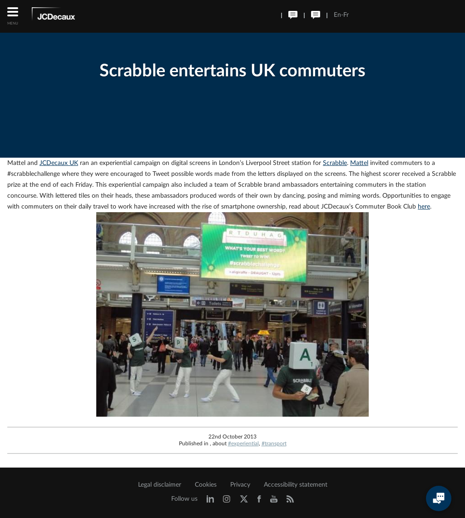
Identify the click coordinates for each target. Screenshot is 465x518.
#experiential (243, 443)
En (337, 15)
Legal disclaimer (159, 485)
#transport (274, 443)
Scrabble (335, 163)
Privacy (240, 485)
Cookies (206, 485)
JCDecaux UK (59, 163)
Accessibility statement (295, 485)
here (424, 207)
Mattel (359, 163)
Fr (346, 15)
